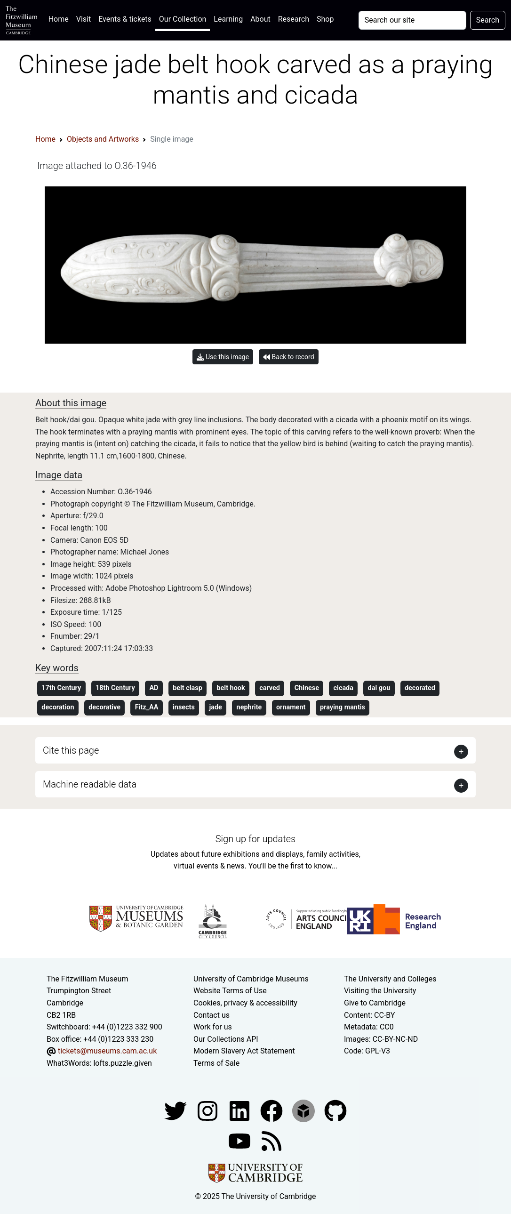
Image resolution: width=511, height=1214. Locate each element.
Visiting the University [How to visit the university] (380, 990)
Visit (83, 19)
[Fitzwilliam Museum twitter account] (176, 1110)
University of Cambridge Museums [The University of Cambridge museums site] (251, 978)
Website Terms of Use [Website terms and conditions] (230, 990)
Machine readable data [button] (89, 784)
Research (293, 19)
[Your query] (412, 20)
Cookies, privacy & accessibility (245, 1002)
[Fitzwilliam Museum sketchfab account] (304, 1110)
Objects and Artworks (103, 139)
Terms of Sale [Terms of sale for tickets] (216, 1063)
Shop (325, 19)
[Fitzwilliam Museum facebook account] (240, 1110)
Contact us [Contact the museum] (211, 1015)
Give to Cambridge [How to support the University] (375, 1002)
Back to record (288, 357)
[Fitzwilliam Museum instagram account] (208, 1110)
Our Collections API (225, 1039)
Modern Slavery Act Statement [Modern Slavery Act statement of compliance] (244, 1050)
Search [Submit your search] (487, 20)
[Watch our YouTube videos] (240, 1140)
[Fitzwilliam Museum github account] (335, 1110)
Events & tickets (125, 19)
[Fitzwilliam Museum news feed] (271, 1140)
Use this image (223, 357)
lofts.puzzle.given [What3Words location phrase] (122, 1063)
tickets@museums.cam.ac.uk (107, 1050)
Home (60, 18)
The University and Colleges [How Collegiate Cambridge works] (390, 978)
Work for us (212, 1026)
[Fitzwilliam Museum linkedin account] (272, 1110)
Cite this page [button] (71, 750)
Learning (228, 19)
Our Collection (182, 19)
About (260, 19)
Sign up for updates (255, 838)
